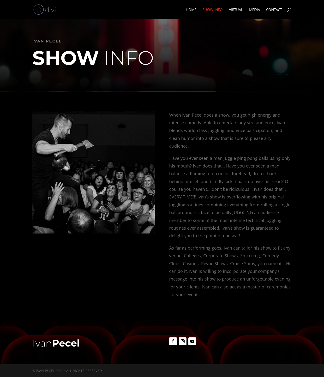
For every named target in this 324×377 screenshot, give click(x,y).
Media (254, 10)
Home (191, 10)
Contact (274, 10)
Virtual (236, 10)
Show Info (213, 10)
